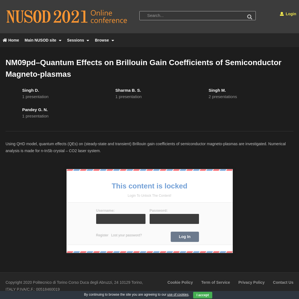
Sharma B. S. (128, 90)
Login (288, 14)
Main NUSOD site (43, 40)
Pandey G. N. (35, 109)
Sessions (78, 40)
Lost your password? (126, 235)
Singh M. (217, 90)
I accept (202, 295)
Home (11, 40)
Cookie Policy (180, 282)
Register (102, 235)
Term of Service (215, 282)
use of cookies (178, 295)
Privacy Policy (251, 282)
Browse (104, 40)
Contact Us (283, 282)
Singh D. (30, 90)
